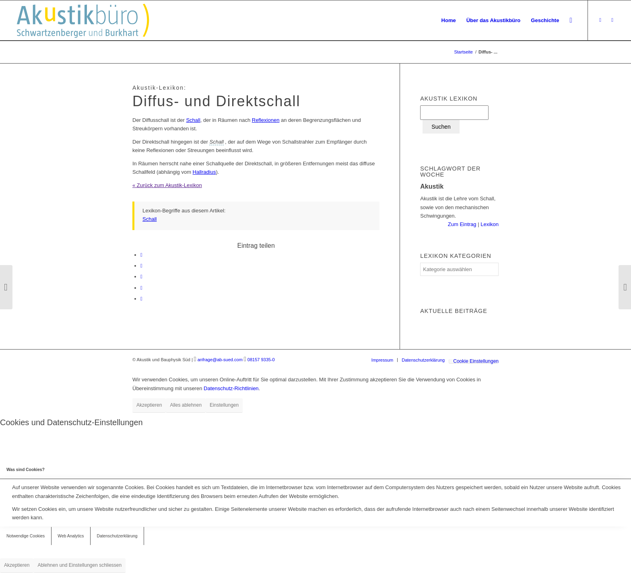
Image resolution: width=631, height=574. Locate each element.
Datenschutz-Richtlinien (231, 388)
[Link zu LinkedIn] (612, 20)
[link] (216, 142)
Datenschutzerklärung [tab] (117, 536)
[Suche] (570, 20)
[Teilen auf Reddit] (141, 288)
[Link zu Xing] (600, 20)
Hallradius (204, 172)
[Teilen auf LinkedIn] (141, 266)
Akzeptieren (149, 405)
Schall (193, 120)
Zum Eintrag (463, 224)
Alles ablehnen (186, 405)
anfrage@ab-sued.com (220, 359)
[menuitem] (448, 20)
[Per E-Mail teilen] (141, 299)
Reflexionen (266, 120)
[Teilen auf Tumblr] (141, 277)
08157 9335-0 (261, 359)
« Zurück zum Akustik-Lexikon (167, 185)
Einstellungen (224, 405)
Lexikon (489, 224)
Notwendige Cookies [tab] (25, 536)
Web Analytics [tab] (71, 536)
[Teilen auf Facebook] (141, 255)
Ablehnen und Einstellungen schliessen (79, 565)
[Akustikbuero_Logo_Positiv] (92, 20)
